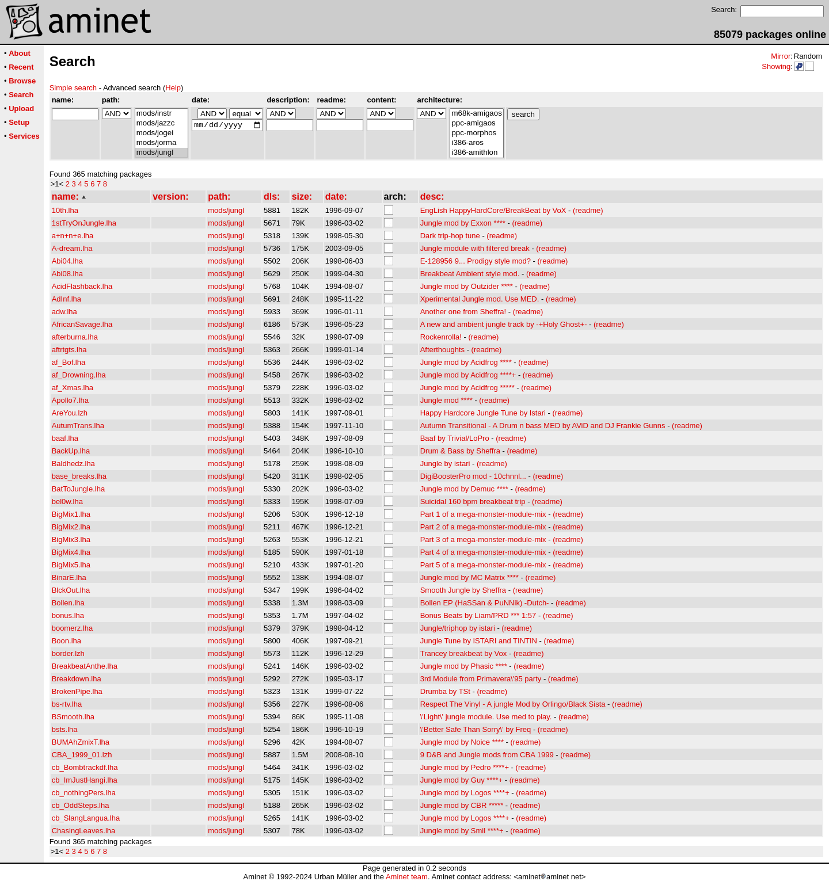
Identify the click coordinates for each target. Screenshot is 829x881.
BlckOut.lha (71, 590)
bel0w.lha (67, 501)
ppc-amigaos (476, 123)
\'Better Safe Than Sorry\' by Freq (475, 729)
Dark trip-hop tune (450, 235)
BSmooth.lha (73, 716)
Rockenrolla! (441, 337)
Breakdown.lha (76, 678)
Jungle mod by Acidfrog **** (466, 362)
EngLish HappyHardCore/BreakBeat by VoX (493, 210)
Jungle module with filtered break (475, 248)
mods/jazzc (161, 123)
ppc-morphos (476, 133)
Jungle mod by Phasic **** (463, 666)
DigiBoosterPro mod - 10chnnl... (473, 476)
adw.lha (64, 311)
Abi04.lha (67, 261)
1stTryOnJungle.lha (84, 223)
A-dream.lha (72, 248)
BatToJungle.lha (78, 489)
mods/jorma (161, 143)
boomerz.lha (72, 628)
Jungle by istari (445, 463)
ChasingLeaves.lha (84, 830)
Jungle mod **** (446, 400)
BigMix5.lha (71, 564)
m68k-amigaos (476, 114)
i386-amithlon (476, 153)
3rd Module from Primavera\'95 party (481, 678)
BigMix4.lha (71, 552)
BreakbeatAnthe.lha (84, 666)
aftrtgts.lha (69, 349)
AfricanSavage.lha (82, 324)
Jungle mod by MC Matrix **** (469, 577)
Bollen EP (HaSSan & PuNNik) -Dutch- (484, 602)
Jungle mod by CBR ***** (462, 805)
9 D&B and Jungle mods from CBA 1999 (487, 754)
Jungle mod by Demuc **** (464, 489)
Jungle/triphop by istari (457, 628)
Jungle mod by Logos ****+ (464, 792)
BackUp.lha (71, 451)
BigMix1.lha (71, 514)
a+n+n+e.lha (73, 235)
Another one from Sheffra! (463, 311)
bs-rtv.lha (67, 704)
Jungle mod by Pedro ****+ (464, 767)
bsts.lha (65, 729)
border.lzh (68, 653)
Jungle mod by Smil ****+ (462, 830)
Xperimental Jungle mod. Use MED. (479, 299)
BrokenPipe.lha (77, 691)
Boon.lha (66, 640)
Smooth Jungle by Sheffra (463, 590)
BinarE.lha (69, 577)
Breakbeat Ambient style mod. (470, 273)
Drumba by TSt (445, 691)
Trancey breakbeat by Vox (463, 653)
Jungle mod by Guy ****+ (461, 780)
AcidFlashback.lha (82, 286)
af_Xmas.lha (72, 387)
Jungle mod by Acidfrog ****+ (468, 375)
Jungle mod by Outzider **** (466, 286)
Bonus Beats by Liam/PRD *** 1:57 (478, 615)
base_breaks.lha (79, 476)
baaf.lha (65, 438)
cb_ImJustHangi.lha (84, 780)
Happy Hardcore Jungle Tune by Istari (483, 413)
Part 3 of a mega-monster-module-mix (483, 539)
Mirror (780, 56)
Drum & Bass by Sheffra (460, 451)
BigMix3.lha (71, 539)
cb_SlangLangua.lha (86, 818)
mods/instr (161, 114)
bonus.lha (68, 615)
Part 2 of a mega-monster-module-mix (483, 527)
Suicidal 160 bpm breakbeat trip (473, 501)
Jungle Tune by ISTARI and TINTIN (478, 640)
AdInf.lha (66, 299)
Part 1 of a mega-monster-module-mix (483, 514)
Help (173, 87)
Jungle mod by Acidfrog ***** (467, 387)
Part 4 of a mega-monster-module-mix (483, 552)
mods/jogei (161, 133)
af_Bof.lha (69, 362)
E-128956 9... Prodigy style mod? (475, 261)
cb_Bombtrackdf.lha (85, 767)
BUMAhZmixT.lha (80, 742)
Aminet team (407, 876)
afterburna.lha (75, 337)
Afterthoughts (442, 349)
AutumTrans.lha (78, 425)
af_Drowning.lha (79, 375)
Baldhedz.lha (73, 463)
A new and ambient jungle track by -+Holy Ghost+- (503, 324)
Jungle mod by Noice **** (462, 742)
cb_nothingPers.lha (84, 792)
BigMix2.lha (71, 527)
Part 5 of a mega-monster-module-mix (483, 564)
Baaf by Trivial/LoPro (454, 438)
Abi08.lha (67, 273)
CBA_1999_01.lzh (82, 754)
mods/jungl (161, 153)
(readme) (588, 210)
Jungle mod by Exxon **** (462, 223)
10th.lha (65, 210)
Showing (776, 66)
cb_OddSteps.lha (80, 805)
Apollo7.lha (70, 400)
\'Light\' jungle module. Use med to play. (486, 716)
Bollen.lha (68, 602)
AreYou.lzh (70, 413)
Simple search (73, 87)
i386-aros (476, 143)
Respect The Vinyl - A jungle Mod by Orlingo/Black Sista (513, 704)
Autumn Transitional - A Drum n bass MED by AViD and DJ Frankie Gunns (543, 425)
